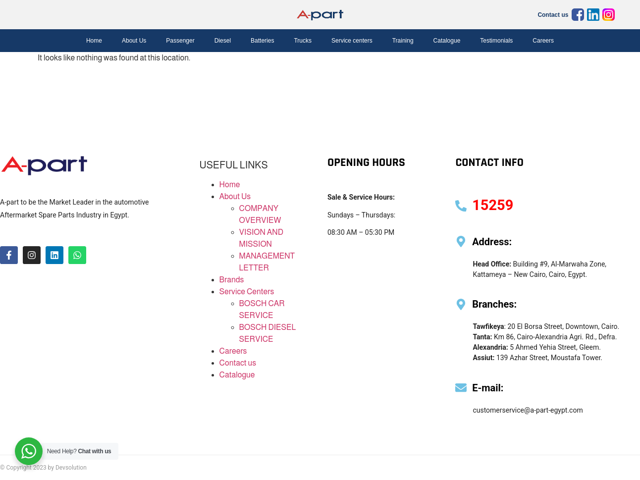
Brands (231, 279)
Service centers (352, 40)
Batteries (262, 40)
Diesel (222, 40)
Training (403, 40)
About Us (134, 40)
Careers (543, 40)
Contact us (552, 14)
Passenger (180, 40)
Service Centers (246, 291)
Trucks (303, 40)
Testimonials (496, 40)
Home (94, 40)
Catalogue (447, 40)
